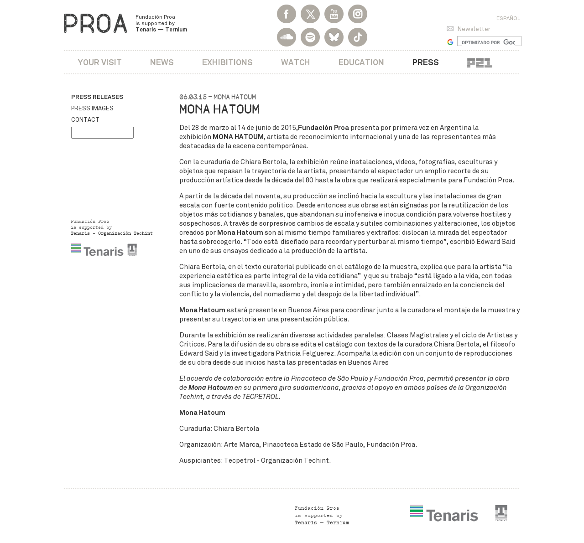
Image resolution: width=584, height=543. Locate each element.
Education (361, 62)
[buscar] (488, 42)
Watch (295, 62)
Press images (92, 108)
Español (508, 18)
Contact (85, 120)
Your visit (100, 62)
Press (425, 62)
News (162, 62)
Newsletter (473, 29)
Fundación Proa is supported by (161, 23)
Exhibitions (227, 62)
